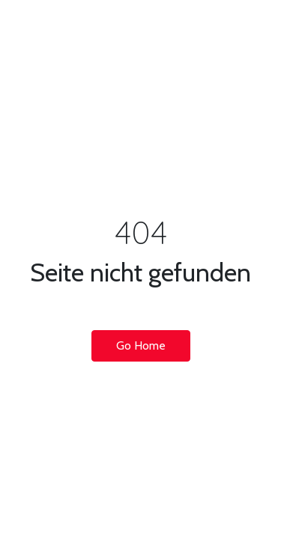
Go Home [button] (141, 345)
